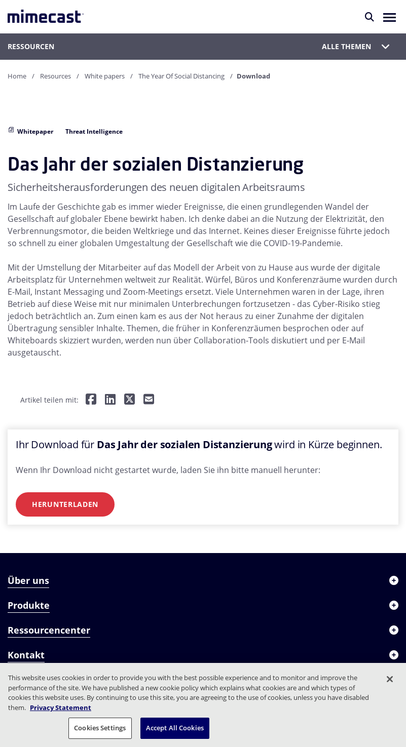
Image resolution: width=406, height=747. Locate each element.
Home (17, 76)
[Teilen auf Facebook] (91, 400)
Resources (55, 76)
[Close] (390, 679)
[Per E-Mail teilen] (148, 400)
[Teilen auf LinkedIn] (110, 400)
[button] (389, 16)
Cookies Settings (100, 727)
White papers (105, 76)
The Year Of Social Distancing (181, 76)
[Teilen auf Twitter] (129, 400)
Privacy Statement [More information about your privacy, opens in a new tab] (60, 707)
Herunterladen (65, 504)
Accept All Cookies (175, 727)
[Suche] (369, 17)
